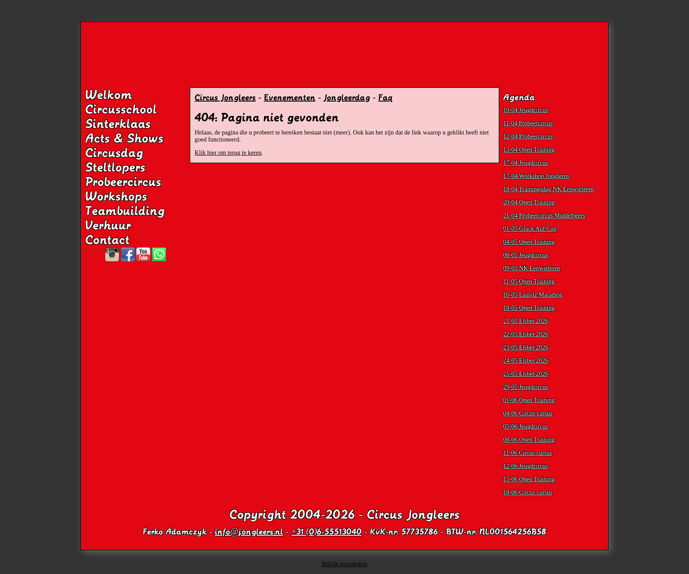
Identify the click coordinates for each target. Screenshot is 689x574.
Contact (107, 240)
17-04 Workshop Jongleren (536, 176)
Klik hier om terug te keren (228, 152)
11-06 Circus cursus (527, 453)
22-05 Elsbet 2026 (525, 334)
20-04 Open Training (529, 202)
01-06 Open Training (529, 400)
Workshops (116, 196)
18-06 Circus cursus (527, 492)
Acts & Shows (124, 138)
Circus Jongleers (225, 97)
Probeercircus (123, 182)
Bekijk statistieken (344, 564)
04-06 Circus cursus (527, 413)
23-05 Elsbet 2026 (525, 347)
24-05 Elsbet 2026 (525, 360)
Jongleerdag (346, 97)
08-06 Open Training (529, 439)
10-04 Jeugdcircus (525, 110)
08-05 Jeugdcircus (525, 255)
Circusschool (121, 109)
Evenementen (289, 97)
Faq (385, 97)
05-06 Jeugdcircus (525, 426)
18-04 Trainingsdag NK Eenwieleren (548, 189)
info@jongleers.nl (249, 531)
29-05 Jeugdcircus (525, 387)
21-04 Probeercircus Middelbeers (544, 215)
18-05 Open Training (529, 308)
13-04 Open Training (529, 149)
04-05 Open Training (529, 242)
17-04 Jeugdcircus (525, 163)
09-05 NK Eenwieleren (531, 268)
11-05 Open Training (529, 281)
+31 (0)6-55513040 (326, 531)
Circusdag (114, 153)
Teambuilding (125, 211)
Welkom (108, 95)
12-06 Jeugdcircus (525, 466)
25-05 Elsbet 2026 (525, 374)
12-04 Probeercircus (528, 136)
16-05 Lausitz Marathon (532, 294)
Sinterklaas (118, 124)
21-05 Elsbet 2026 (525, 321)
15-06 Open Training (529, 479)
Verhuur (108, 225)
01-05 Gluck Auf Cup (530, 228)
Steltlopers (115, 167)
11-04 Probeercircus (528, 123)
